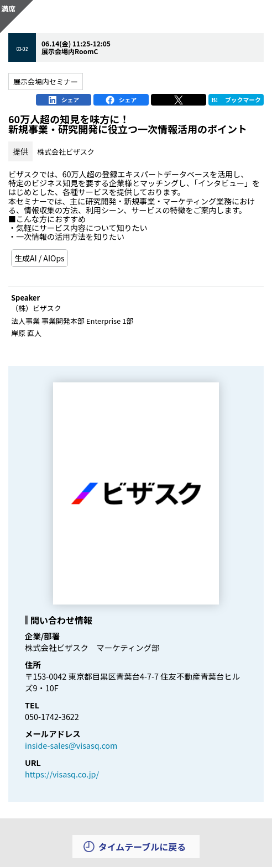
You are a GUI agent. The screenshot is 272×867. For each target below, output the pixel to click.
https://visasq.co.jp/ (62, 774)
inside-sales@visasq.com (71, 745)
